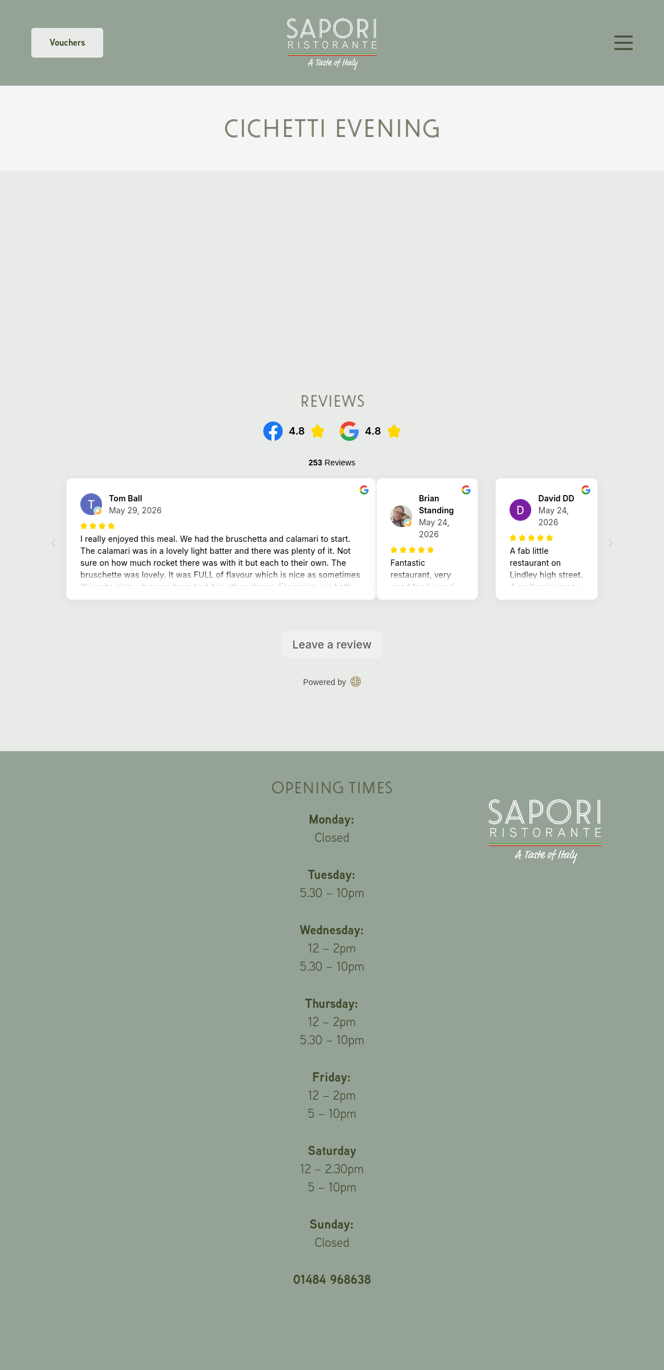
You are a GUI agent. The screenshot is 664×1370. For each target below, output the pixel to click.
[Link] (332, 43)
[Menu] (623, 43)
